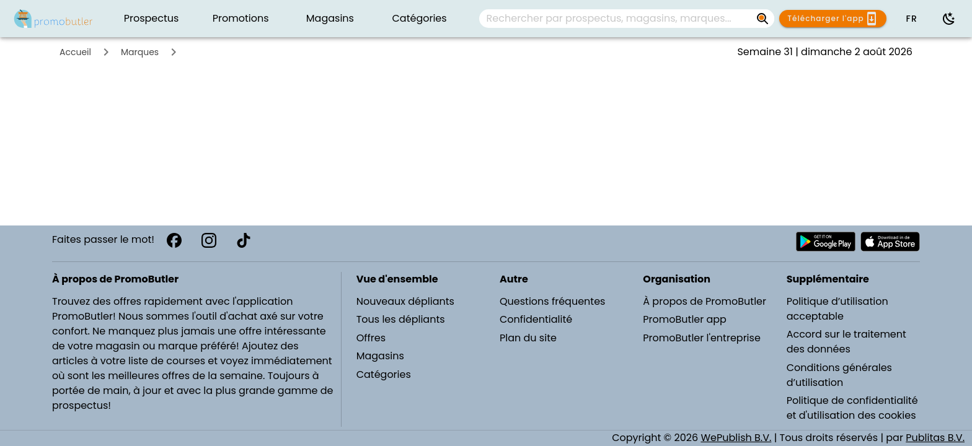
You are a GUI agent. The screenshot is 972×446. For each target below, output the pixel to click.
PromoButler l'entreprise (702, 338)
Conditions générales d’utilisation (839, 375)
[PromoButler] (53, 18)
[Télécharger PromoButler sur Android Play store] (825, 241)
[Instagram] (209, 240)
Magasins (380, 356)
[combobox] (626, 18)
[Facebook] (174, 240)
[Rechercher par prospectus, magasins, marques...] (617, 18)
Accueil (75, 52)
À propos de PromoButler (704, 301)
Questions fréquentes (552, 301)
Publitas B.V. (935, 438)
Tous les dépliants (400, 319)
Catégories (383, 374)
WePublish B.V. (735, 438)
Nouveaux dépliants (405, 301)
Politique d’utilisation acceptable (837, 308)
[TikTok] (243, 240)
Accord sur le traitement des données (846, 341)
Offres (371, 338)
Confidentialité (536, 319)
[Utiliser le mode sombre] (949, 18)
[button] (911, 18)
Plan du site (528, 338)
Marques (140, 52)
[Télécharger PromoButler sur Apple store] (890, 241)
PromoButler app (685, 319)
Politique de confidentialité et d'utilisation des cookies (852, 407)
